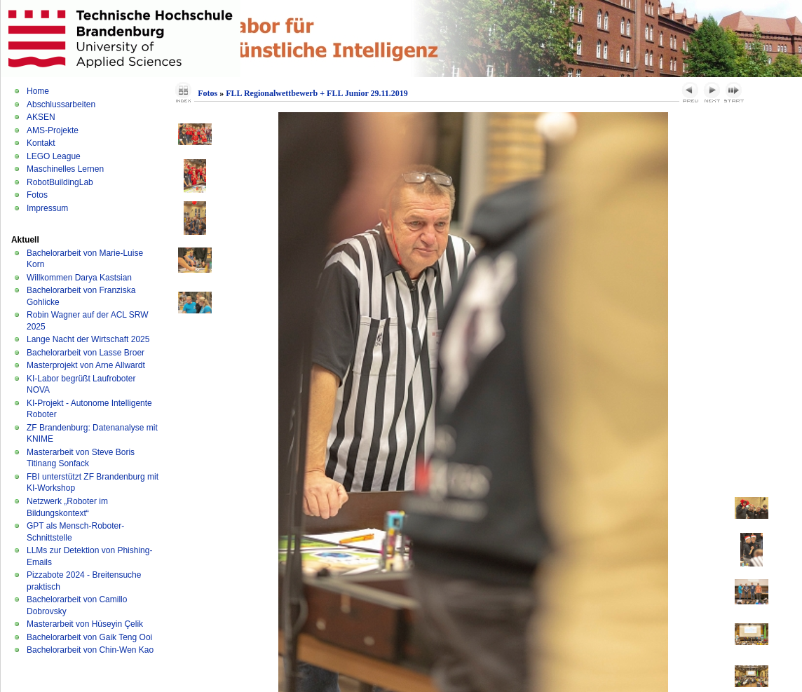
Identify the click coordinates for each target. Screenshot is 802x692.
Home (38, 91)
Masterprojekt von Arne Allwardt (86, 365)
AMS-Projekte (53, 130)
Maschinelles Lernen (65, 169)
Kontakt (41, 143)
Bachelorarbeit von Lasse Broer (85, 353)
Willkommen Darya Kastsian (79, 278)
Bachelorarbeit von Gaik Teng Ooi (89, 637)
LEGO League (54, 156)
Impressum (47, 208)
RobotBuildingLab (60, 182)
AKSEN (41, 117)
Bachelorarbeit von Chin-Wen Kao (90, 650)
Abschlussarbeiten (61, 104)
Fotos (37, 195)
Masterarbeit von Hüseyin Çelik (85, 624)
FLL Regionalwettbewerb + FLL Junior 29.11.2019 (317, 93)
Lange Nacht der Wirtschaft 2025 (88, 339)
